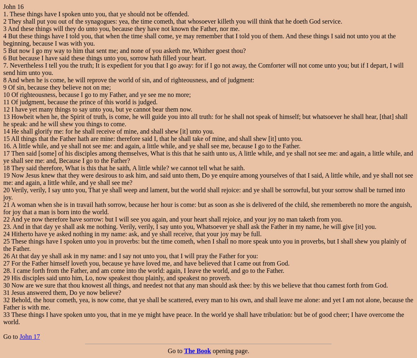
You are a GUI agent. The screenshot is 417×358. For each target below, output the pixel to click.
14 (6, 131)
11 (6, 102)
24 (6, 234)
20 (6, 190)
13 (6, 116)
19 (6, 175)
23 (6, 226)
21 (6, 204)
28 (6, 270)
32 (6, 300)
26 (6, 256)
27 (6, 263)
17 (6, 153)
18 (6, 168)
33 (6, 314)
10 (6, 94)
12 (6, 109)
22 (6, 219)
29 (6, 278)
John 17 (30, 336)
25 (6, 241)
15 (6, 138)
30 (6, 285)
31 (6, 292)
